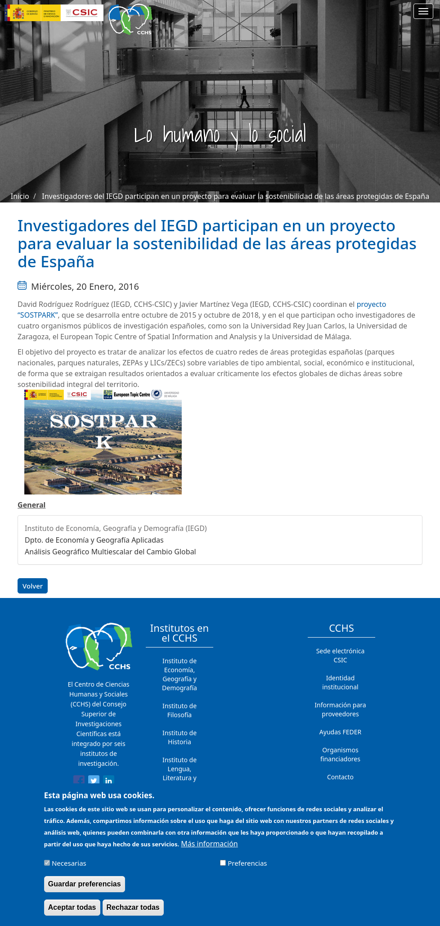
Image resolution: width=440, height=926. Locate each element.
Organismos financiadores (340, 754)
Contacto (340, 777)
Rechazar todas (133, 912)
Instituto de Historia (179, 737)
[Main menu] (423, 11)
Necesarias (69, 867)
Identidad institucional (340, 682)
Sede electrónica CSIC (340, 655)
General (31, 505)
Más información (209, 849)
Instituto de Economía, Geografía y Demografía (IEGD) (116, 528)
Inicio (20, 196)
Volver (32, 585)
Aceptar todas (72, 912)
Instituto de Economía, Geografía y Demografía (179, 674)
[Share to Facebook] (79, 782)
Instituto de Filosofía (179, 710)
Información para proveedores (340, 709)
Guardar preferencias (84, 889)
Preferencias (247, 867)
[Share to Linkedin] (108, 782)
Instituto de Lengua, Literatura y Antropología (179, 773)
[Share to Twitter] (93, 782)
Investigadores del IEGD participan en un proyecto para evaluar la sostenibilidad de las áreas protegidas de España (235, 196)
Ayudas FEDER (340, 732)
